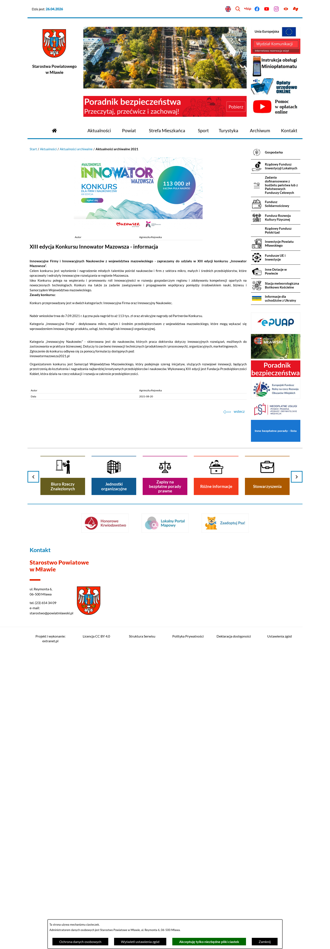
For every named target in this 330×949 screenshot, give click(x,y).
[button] (138, 228)
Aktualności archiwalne (76, 149)
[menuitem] (99, 130)
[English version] (228, 9)
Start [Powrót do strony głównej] (33, 149)
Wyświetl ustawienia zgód (140, 942)
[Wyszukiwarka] (238, 9)
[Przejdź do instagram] (276, 9)
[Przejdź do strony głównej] (54, 130)
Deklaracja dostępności (234, 636)
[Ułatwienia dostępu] (286, 9)
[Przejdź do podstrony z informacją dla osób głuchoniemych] (295, 9)
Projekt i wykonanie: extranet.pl (50, 638)
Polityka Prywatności (188, 636)
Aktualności (48, 149)
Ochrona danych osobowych (80, 942)
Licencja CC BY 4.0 (96, 636)
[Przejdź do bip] (247, 9)
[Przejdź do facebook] (257, 9)
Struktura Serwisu (142, 636)
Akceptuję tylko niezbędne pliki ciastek (209, 942)
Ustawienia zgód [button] (279, 636)
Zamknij (265, 942)
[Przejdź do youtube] (267, 9)
